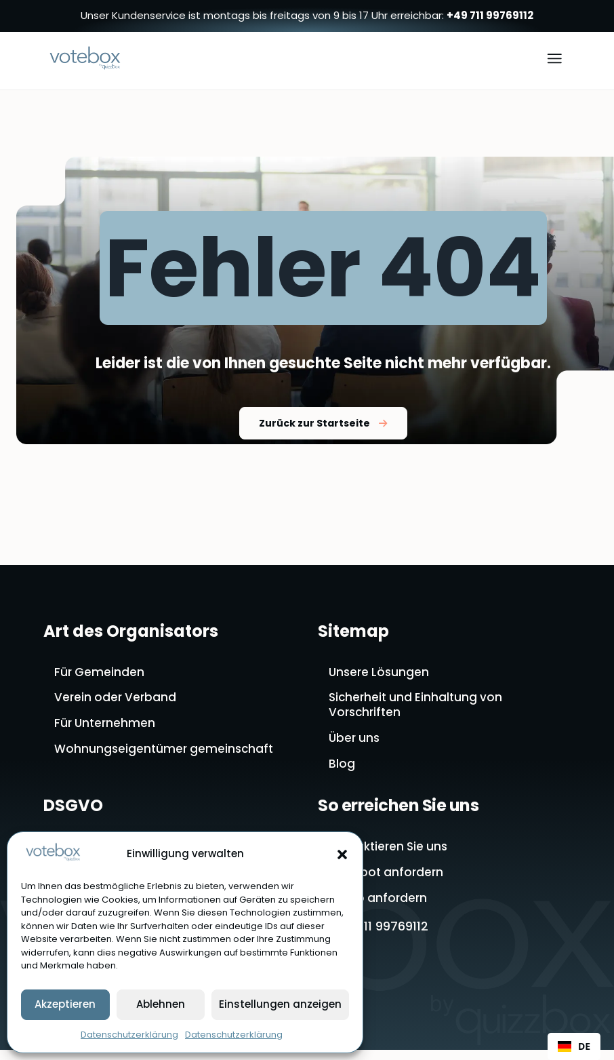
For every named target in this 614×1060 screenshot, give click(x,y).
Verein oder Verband (117, 701)
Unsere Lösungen (380, 675)
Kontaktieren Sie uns (391, 855)
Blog (342, 771)
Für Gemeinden (100, 675)
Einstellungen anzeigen (280, 1004)
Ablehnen (160, 1004)
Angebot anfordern (388, 881)
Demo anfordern (379, 908)
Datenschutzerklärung (129, 1034)
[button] (342, 854)
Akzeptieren (65, 1004)
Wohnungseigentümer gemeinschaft (166, 755)
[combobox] (574, 1046)
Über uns (355, 744)
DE (574, 1046)
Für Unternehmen (106, 729)
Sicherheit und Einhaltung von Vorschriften (418, 710)
